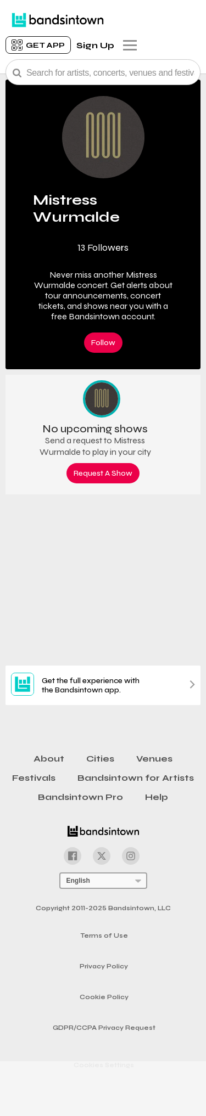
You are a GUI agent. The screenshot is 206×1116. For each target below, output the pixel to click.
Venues (154, 758)
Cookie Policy (104, 997)
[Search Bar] (103, 72)
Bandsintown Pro (80, 797)
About (49, 758)
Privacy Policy (104, 966)
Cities (100, 758)
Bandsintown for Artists (135, 778)
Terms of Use (104, 935)
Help (156, 797)
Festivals (33, 778)
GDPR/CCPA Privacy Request (104, 1028)
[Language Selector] (103, 880)
